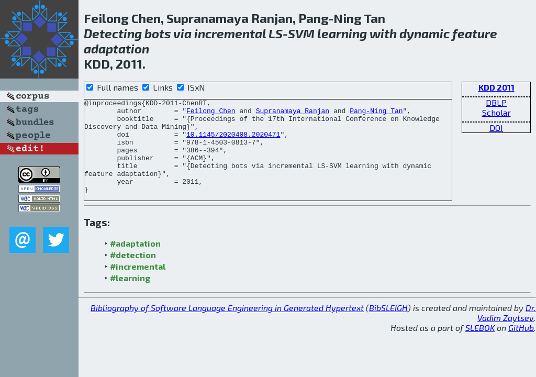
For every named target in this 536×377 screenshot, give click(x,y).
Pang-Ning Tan (376, 113)
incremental (230, 33)
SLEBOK (480, 346)
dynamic (424, 33)
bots (157, 33)
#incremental (137, 285)
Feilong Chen (211, 113)
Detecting (113, 33)
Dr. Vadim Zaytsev (506, 331)
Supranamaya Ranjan (292, 113)
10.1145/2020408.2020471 (233, 142)
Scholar (496, 112)
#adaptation (135, 262)
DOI (496, 127)
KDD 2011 (496, 87)
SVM (301, 33)
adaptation (116, 48)
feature (474, 33)
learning (342, 33)
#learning (130, 297)
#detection (133, 274)
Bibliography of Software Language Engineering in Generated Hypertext (227, 326)
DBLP (496, 102)
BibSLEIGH (388, 326)
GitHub (521, 346)
